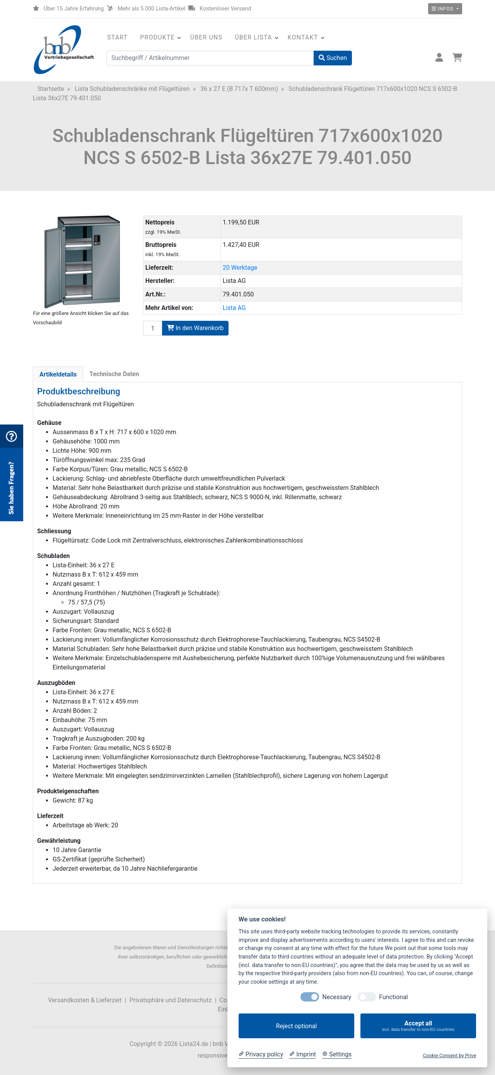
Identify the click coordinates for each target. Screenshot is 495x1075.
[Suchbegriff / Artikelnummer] (210, 58)
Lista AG (234, 308)
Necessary (336, 997)
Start (117, 37)
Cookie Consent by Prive (449, 1055)
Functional (393, 997)
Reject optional (296, 1026)
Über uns (206, 37)
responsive (212, 1055)
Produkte (157, 37)
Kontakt (303, 37)
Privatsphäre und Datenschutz (170, 1000)
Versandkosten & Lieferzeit (84, 1000)
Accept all (418, 1026)
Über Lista (253, 37)
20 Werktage (240, 267)
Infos (443, 9)
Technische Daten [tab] (114, 374)
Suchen (333, 58)
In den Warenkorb (195, 328)
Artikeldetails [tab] (58, 374)
